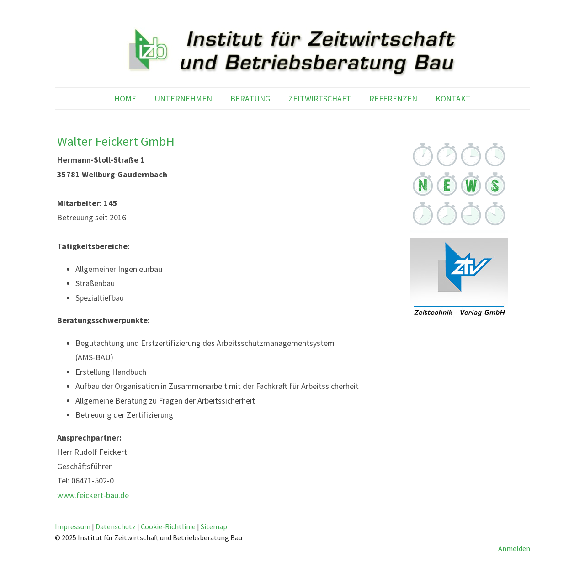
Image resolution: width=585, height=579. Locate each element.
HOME (125, 98)
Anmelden (514, 548)
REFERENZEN (393, 98)
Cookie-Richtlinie (168, 526)
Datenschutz (116, 526)
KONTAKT (453, 98)
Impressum (72, 526)
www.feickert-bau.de (93, 495)
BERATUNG (250, 98)
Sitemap (214, 526)
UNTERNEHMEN (183, 98)
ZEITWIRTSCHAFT (319, 98)
